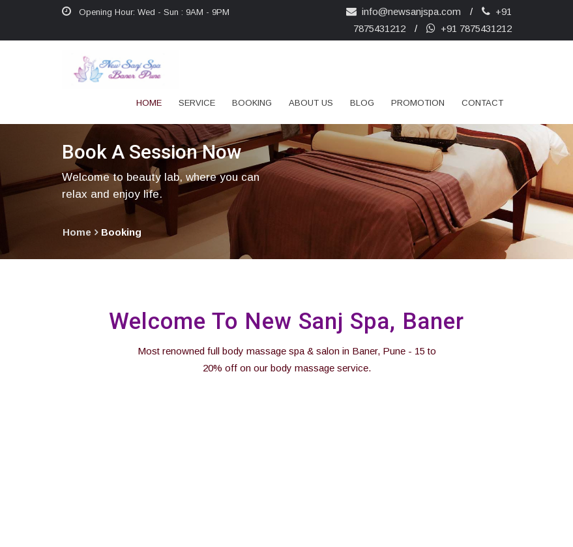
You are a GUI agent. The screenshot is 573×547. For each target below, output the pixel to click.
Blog (362, 103)
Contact (482, 103)
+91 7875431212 (469, 28)
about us (311, 103)
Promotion (418, 103)
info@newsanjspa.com (403, 11)
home (77, 232)
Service (197, 103)
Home (149, 103)
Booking (252, 103)
